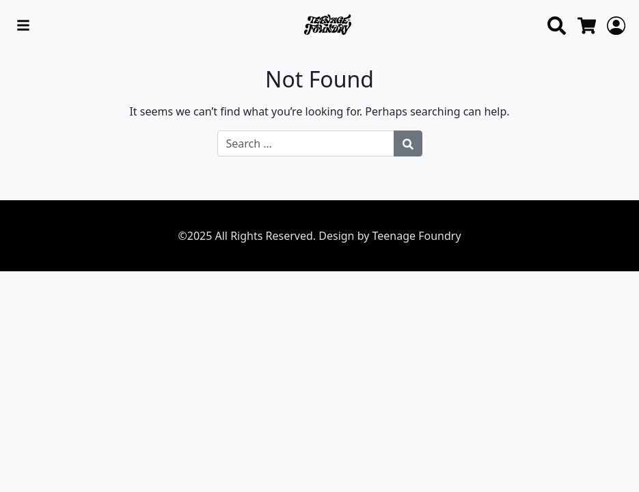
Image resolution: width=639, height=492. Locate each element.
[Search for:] (305, 143)
